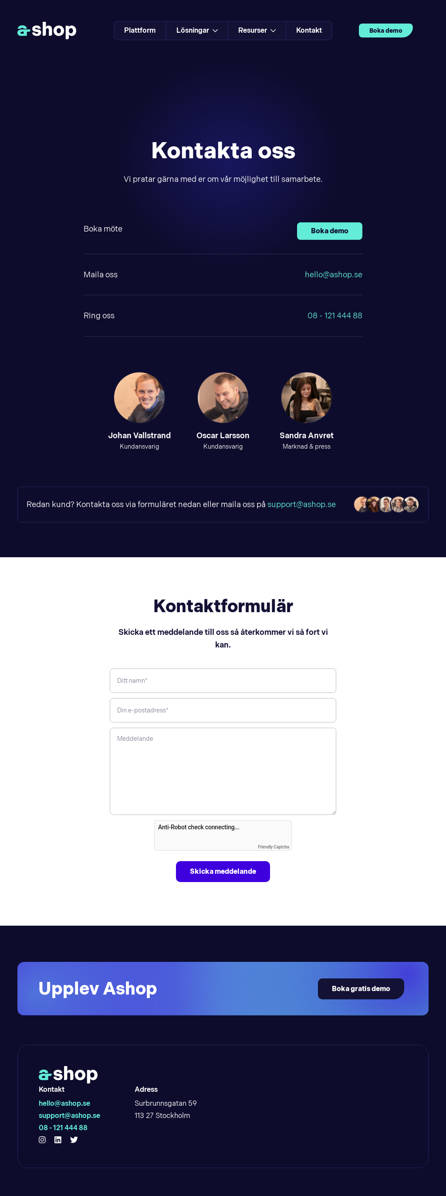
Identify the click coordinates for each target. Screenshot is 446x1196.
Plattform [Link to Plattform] (140, 30)
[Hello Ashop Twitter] (74, 1140)
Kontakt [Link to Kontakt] (309, 30)
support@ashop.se (301, 504)
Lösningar (197, 30)
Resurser (257, 30)
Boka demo (385, 30)
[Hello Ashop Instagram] (42, 1140)
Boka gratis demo (361, 988)
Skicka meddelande (223, 871)
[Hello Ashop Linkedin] (57, 1140)
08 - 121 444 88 (334, 315)
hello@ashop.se (333, 274)
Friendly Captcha (273, 847)
